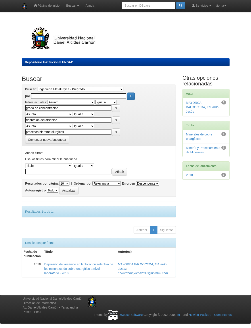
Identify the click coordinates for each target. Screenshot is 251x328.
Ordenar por (83, 183)
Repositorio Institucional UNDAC (49, 62)
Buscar (72, 5)
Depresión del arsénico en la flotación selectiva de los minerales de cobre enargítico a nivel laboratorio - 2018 (78, 268)
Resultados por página (42, 183)
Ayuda (90, 5)
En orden (128, 183)
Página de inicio (47, 5)
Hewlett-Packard (200, 315)
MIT (179, 315)
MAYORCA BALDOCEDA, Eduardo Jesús (202, 107)
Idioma (220, 5)
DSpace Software (131, 315)
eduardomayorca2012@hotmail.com (143, 273)
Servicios (201, 5)
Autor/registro (35, 190)
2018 (189, 175)
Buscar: (31, 89)
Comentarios (223, 315)
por (27, 96)
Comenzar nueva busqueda (47, 139)
